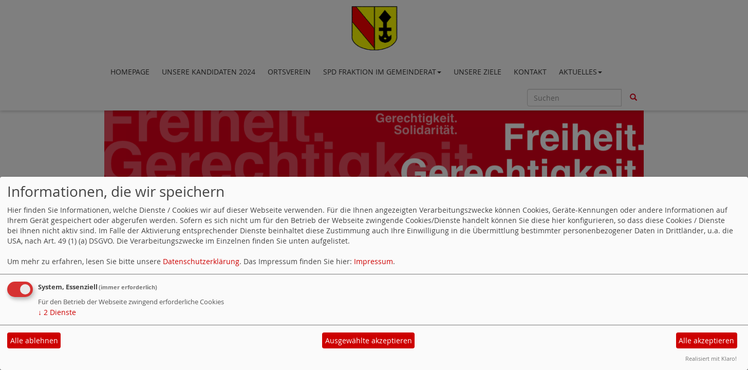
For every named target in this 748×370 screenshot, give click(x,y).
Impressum (373, 261)
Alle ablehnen (34, 340)
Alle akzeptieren (706, 340)
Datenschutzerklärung (201, 261)
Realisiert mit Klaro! (711, 358)
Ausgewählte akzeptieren (368, 340)
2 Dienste (57, 312)
